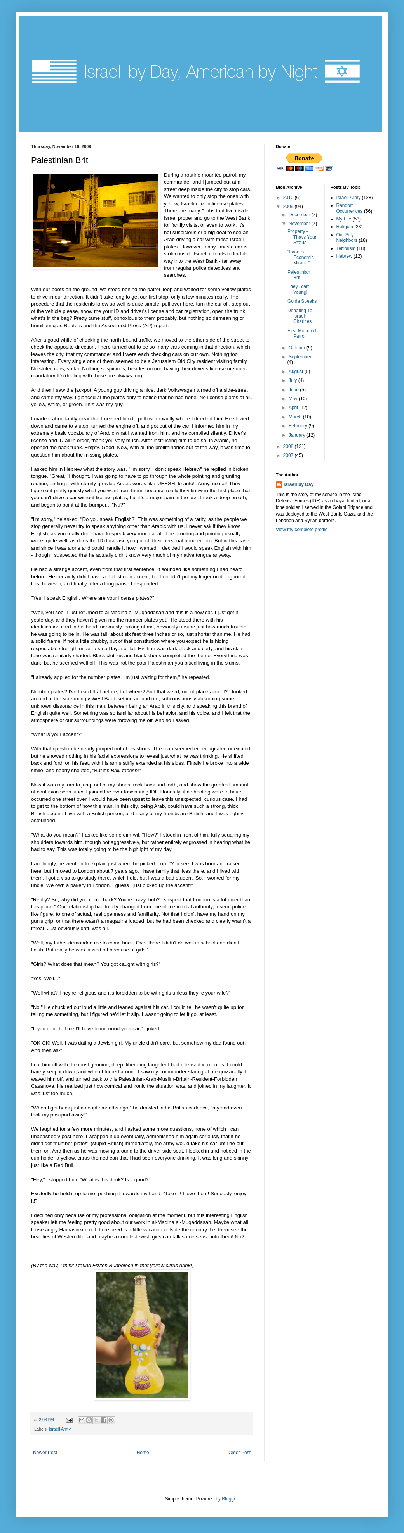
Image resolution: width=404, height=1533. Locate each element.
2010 (289, 197)
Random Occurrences (349, 208)
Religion (344, 226)
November (300, 223)
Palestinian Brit (298, 274)
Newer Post (45, 1452)
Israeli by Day (298, 484)
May (294, 398)
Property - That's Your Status (302, 237)
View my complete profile (301, 529)
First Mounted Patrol (301, 333)
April (294, 407)
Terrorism (346, 248)
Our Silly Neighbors (347, 237)
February (298, 426)
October (297, 348)
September (300, 356)
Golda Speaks (302, 301)
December (300, 214)
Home (143, 1452)
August (297, 371)
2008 (289, 446)
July (293, 380)
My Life (344, 219)
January (297, 435)
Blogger (230, 1499)
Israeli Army (60, 1429)
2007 (289, 455)
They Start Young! (298, 289)
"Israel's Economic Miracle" (300, 257)
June (294, 389)
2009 (289, 206)
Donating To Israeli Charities (299, 316)
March (296, 417)
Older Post (239, 1452)
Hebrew (344, 256)
